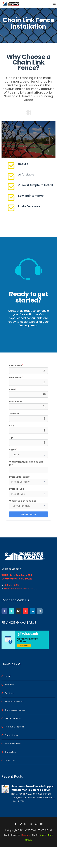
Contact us (10, 752)
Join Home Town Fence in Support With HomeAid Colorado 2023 (33, 788)
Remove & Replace (14, 726)
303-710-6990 (11, 585)
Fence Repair (11, 735)
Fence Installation (13, 718)
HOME (8, 676)
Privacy (26, 835)
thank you (10, 760)
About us (9, 684)
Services (9, 693)
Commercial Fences (15, 710)
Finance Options (13, 743)
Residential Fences (14, 701)
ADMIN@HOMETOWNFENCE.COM (20, 588)
